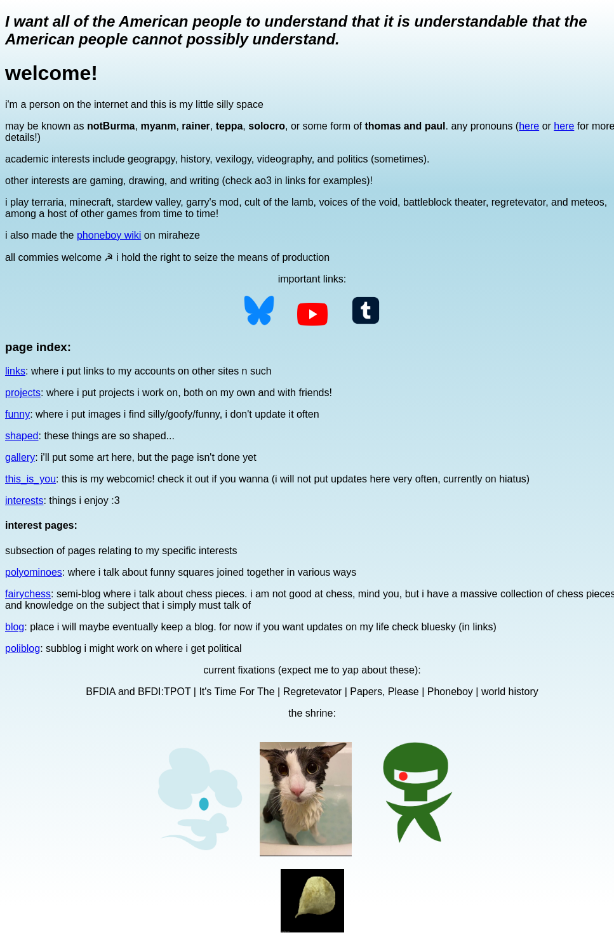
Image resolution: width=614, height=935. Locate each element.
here (529, 126)
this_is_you (30, 479)
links (15, 371)
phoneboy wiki (109, 235)
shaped (22, 435)
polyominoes (33, 572)
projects (23, 392)
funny (17, 414)
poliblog (22, 648)
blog (14, 626)
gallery (20, 457)
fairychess (28, 593)
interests (24, 500)
